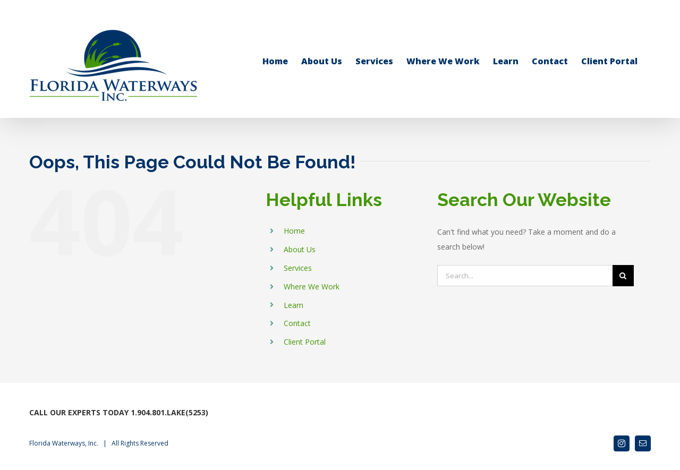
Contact (297, 323)
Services (298, 268)
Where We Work (311, 286)
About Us (300, 249)
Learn (293, 305)
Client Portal (305, 342)
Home (294, 231)
